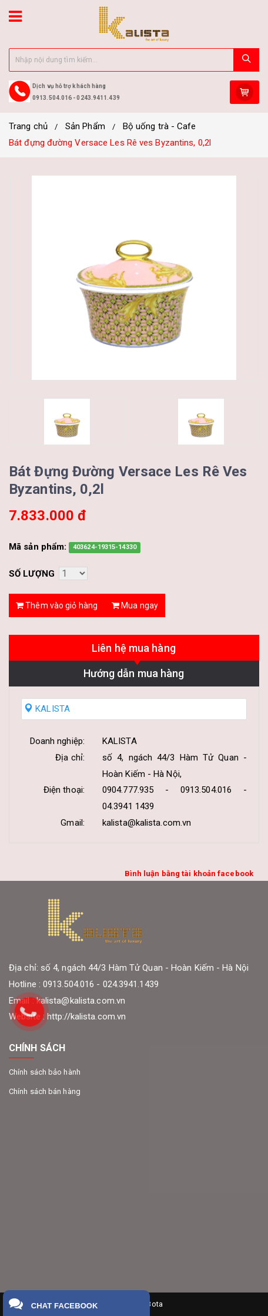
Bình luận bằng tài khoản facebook (189, 873)
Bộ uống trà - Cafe (159, 126)
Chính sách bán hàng (45, 1091)
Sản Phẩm (85, 126)
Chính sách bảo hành (45, 1072)
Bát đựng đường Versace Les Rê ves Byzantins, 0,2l (110, 142)
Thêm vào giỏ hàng (57, 605)
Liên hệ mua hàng (134, 648)
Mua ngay (135, 605)
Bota (154, 1304)
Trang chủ (28, 126)
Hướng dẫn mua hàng (134, 673)
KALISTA (47, 709)
